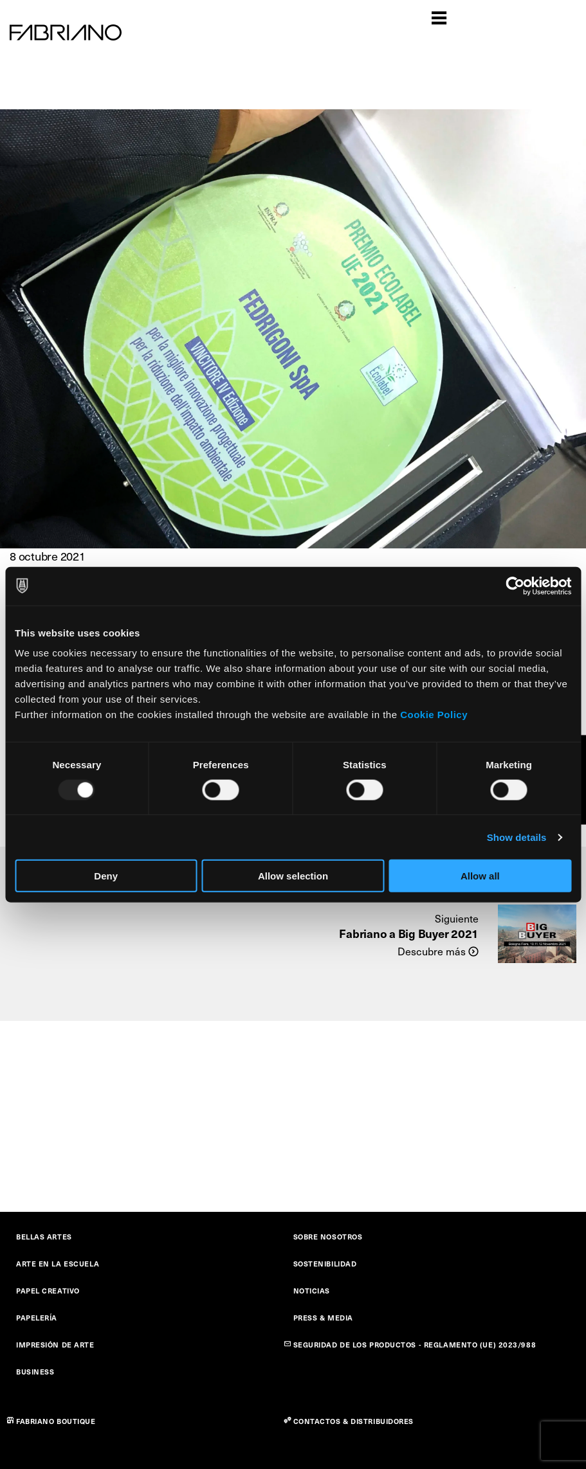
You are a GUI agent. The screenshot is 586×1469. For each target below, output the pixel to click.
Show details (517, 836)
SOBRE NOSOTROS (328, 1236)
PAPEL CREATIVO (48, 1290)
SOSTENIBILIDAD (325, 1263)
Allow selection (293, 875)
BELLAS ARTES (44, 1236)
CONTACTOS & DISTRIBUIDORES (353, 1421)
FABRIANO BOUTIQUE (56, 1421)
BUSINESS (35, 1371)
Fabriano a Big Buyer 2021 (409, 933)
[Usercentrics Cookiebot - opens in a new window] (515, 585)
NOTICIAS (311, 1290)
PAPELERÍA (36, 1317)
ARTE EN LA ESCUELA (57, 1263)
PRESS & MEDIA (323, 1317)
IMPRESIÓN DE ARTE (55, 1344)
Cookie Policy (434, 714)
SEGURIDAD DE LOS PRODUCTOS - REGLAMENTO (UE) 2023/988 (414, 1344)
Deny (106, 875)
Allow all (480, 875)
